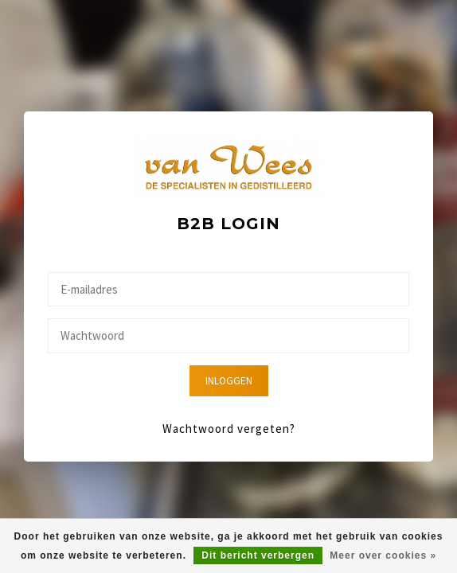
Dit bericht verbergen (257, 555)
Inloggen (228, 381)
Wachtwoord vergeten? (228, 428)
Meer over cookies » (383, 555)
